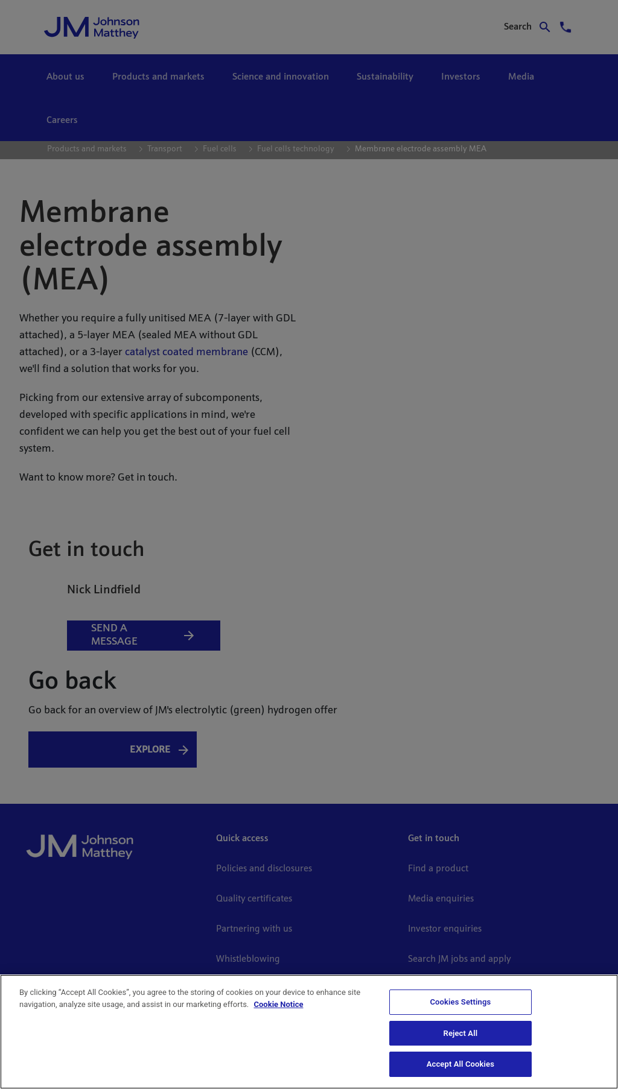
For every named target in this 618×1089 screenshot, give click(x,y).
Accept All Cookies (460, 1063)
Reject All (461, 1033)
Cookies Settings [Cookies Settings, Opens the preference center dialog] (460, 1001)
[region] (309, 1031)
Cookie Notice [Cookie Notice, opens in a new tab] (279, 1004)
